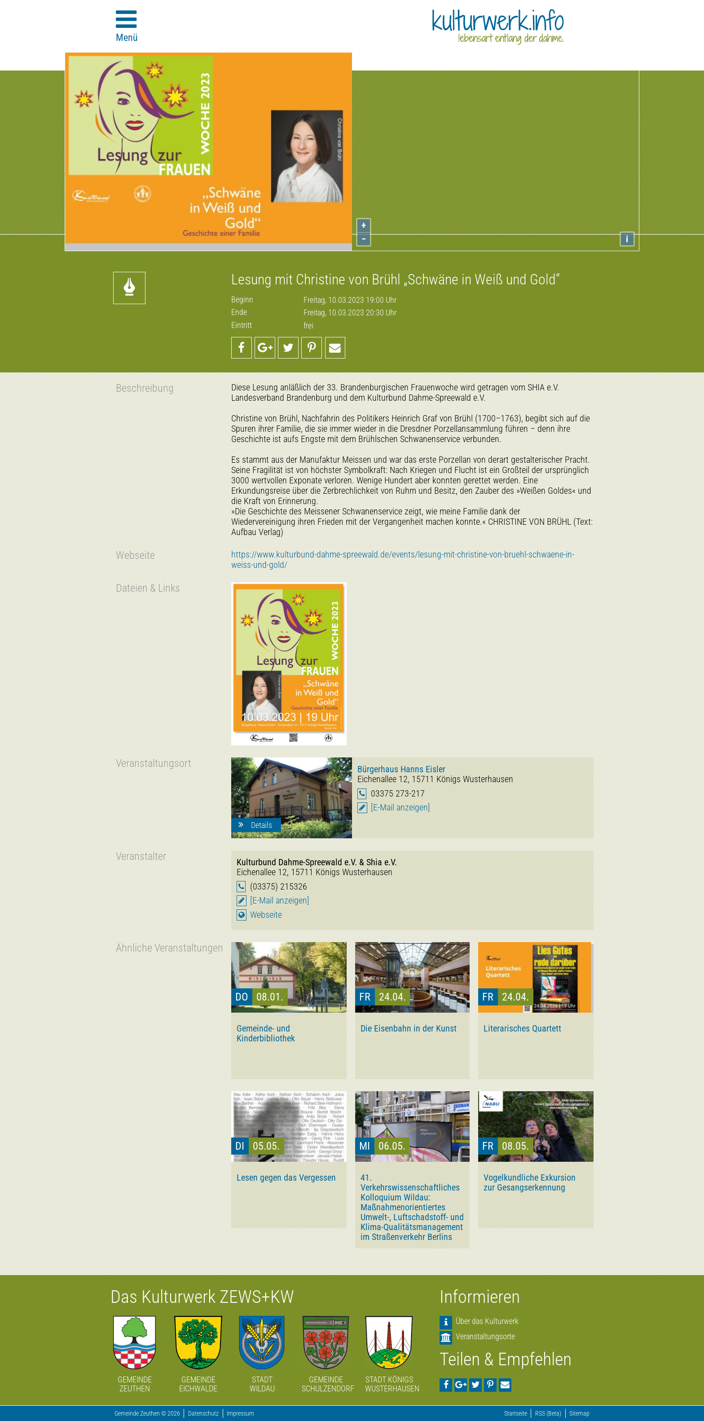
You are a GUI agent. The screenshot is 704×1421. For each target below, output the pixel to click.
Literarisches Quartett (522, 1028)
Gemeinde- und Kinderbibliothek (266, 1033)
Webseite (266, 915)
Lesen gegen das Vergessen (286, 1177)
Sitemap (579, 1413)
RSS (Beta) (548, 1413)
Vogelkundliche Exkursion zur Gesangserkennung (530, 1182)
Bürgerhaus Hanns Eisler (401, 769)
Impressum (240, 1413)
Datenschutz (203, 1413)
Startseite (515, 1413)
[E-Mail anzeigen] (400, 807)
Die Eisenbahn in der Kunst (409, 1028)
